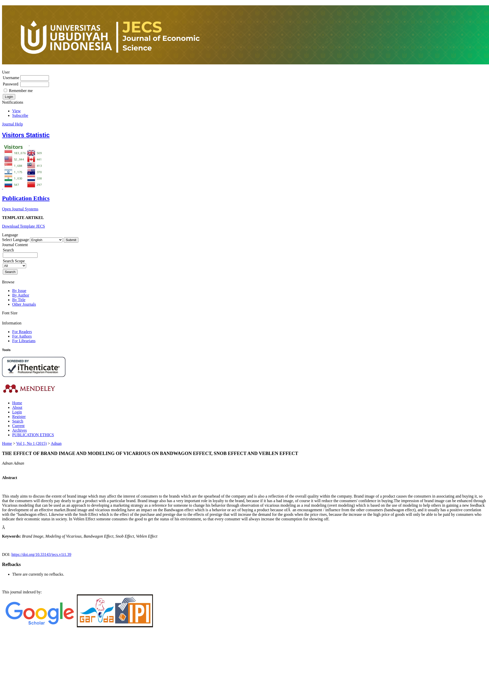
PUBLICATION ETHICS (33, 435)
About (17, 407)
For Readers (22, 332)
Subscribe (20, 115)
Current (18, 426)
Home (17, 403)
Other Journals (24, 304)
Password (10, 84)
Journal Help (12, 124)
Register (19, 416)
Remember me (21, 90)
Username (11, 78)
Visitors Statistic (26, 135)
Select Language (15, 239)
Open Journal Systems (20, 209)
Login (17, 412)
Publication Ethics (25, 198)
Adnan (56, 443)
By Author (20, 295)
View (16, 111)
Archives (19, 430)
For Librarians (24, 341)
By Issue (19, 290)
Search (17, 421)
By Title (18, 300)
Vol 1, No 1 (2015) (31, 443)
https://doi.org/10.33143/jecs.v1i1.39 (41, 554)
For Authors (22, 336)
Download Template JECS (23, 226)
